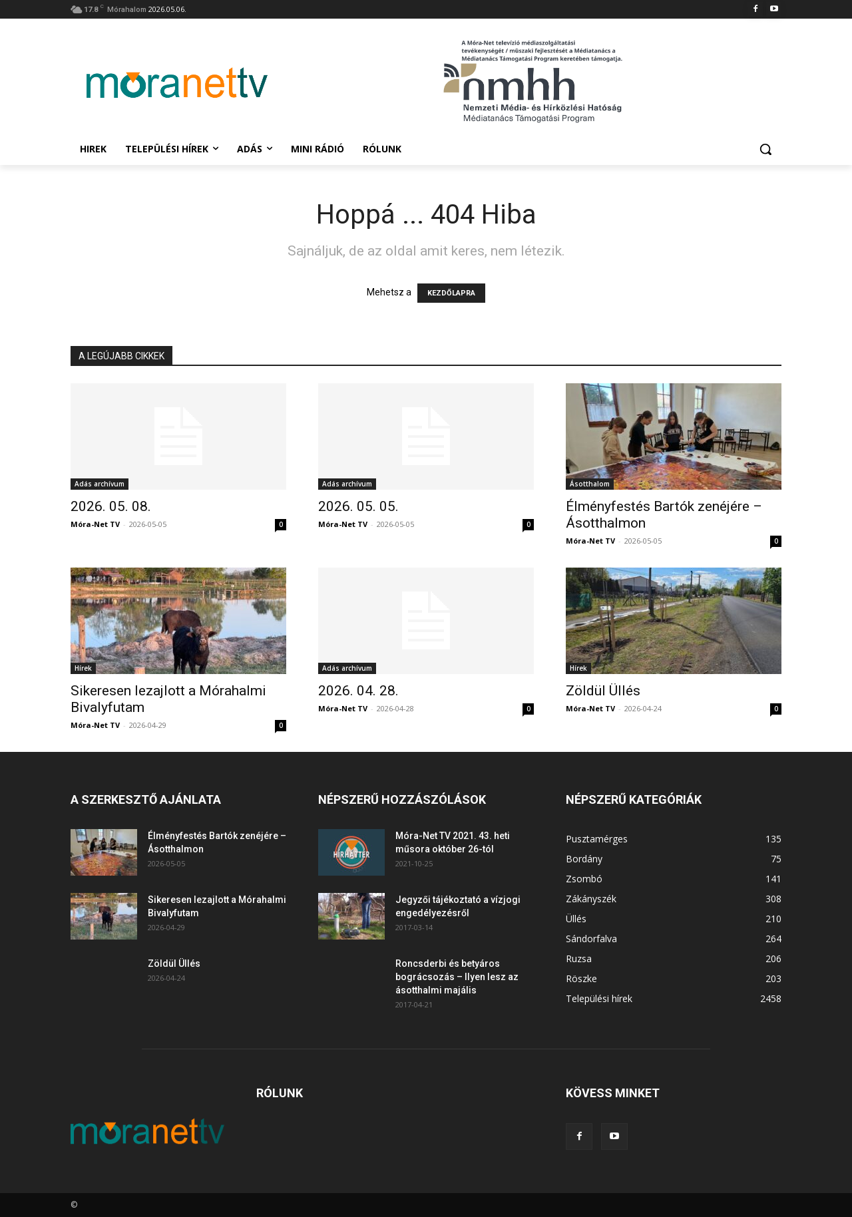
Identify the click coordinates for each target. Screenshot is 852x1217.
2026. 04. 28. (358, 691)
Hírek (83, 668)
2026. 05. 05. (358, 506)
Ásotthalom (590, 483)
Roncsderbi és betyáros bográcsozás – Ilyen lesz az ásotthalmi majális (457, 976)
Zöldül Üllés (603, 691)
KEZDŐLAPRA (451, 293)
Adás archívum (99, 483)
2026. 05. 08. (111, 506)
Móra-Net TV (95, 524)
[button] (765, 149)
